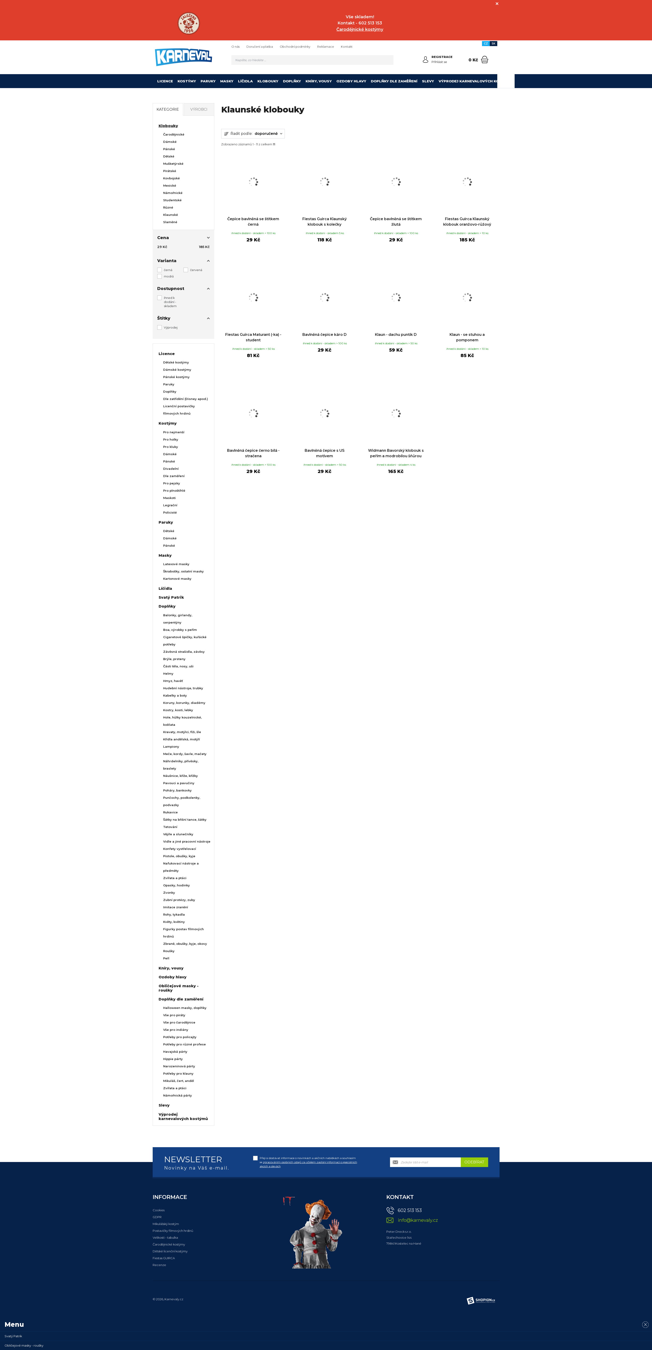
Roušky (169, 951)
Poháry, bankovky (177, 790)
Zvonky (169, 892)
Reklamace (325, 46)
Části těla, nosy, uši (178, 666)
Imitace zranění (175, 907)
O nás (235, 46)
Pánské (169, 149)
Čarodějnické (173, 134)
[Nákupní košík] (484, 59)
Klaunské (170, 215)
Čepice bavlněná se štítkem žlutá (396, 222)
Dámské (170, 142)
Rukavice (170, 812)
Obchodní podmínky (295, 46)
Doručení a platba (259, 46)
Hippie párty (173, 1059)
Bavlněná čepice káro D (324, 334)
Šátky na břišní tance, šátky (185, 819)
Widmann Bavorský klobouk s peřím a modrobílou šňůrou (396, 453)
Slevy (428, 81)
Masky (226, 81)
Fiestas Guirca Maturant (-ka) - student (253, 337)
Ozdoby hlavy (351, 81)
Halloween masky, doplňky (185, 1008)
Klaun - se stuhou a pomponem (467, 337)
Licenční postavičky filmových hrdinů (179, 409)
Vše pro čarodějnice (179, 1022)
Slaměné (170, 222)
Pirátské (169, 171)
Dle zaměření (174, 476)
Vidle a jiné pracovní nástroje (186, 841)
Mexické (169, 185)
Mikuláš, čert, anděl (178, 1081)
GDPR (157, 1217)
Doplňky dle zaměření (394, 81)
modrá (169, 276)
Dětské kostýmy (176, 362)
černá (168, 270)
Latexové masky (176, 564)
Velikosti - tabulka (165, 1237)
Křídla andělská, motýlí (181, 739)
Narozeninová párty (179, 1066)
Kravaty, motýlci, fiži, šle (182, 732)
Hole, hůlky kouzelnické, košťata (182, 720)
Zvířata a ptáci (174, 878)
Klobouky (267, 81)
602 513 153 (410, 1210)
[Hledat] (388, 60)
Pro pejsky (171, 483)
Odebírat (474, 1162)
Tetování (170, 827)
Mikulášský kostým (166, 1224)
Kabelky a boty (175, 695)
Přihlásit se (439, 62)
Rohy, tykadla (174, 914)
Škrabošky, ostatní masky (183, 571)
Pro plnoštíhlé (174, 490)
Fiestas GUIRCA (164, 1258)
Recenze (159, 1265)
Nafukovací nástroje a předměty (181, 867)
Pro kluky (170, 447)
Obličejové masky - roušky (179, 988)
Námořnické (173, 193)
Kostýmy (187, 81)
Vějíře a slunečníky (178, 834)
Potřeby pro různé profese (184, 1044)
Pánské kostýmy (176, 377)
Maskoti (169, 498)
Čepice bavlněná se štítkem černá (253, 222)
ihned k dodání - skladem (170, 302)
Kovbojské (171, 178)
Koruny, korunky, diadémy (184, 703)
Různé (168, 207)
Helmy (168, 673)
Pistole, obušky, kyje (179, 856)
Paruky (208, 81)
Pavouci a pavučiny (178, 783)
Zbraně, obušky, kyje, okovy (185, 943)
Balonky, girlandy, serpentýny (177, 618)
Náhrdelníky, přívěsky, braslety (180, 764)
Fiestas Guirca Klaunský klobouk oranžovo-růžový (467, 222)
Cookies (159, 1210)
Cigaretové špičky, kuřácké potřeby (185, 640)
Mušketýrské (173, 163)
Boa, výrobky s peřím (180, 630)
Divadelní (171, 468)
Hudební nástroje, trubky (183, 688)
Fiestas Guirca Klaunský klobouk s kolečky (324, 222)
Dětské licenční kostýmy (170, 1251)
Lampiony (171, 746)
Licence (165, 81)
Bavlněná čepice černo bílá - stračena (253, 453)
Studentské (172, 200)
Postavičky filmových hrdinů (173, 1230)
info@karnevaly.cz (418, 1220)
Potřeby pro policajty (179, 1037)
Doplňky (292, 81)
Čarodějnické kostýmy (169, 1244)
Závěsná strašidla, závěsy (184, 651)
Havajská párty (175, 1051)
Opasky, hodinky (176, 885)
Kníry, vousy (319, 81)
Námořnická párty (177, 1095)
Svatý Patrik (171, 597)
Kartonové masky (177, 578)
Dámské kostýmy (177, 369)
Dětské (168, 156)
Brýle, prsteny (174, 659)
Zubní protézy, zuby (179, 900)
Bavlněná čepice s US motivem (325, 453)
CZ (486, 43)
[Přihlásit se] (425, 59)
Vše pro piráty (174, 1015)
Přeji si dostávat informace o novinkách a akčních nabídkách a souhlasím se (308, 1162)
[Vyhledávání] (312, 60)
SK (493, 43)
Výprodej (171, 327)
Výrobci (198, 109)
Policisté (170, 512)
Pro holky (170, 439)
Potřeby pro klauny (178, 1073)
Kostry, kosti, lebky (178, 710)
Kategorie (168, 109)
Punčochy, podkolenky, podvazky (181, 801)
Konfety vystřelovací (179, 849)
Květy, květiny (174, 922)
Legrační (170, 505)
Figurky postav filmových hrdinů (183, 932)
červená (196, 270)
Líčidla (245, 81)
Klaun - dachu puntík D (396, 334)
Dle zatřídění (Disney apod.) (185, 399)
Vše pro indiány (175, 1029)
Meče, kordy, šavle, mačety (185, 754)
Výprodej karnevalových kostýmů (475, 81)
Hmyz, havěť (173, 681)
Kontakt (347, 46)
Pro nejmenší (173, 432)
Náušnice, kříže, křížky (180, 776)
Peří (166, 958)
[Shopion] (481, 1301)
